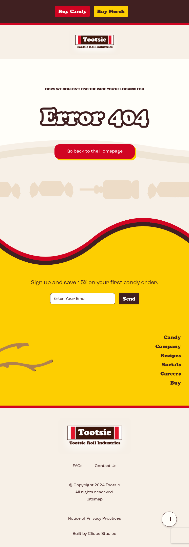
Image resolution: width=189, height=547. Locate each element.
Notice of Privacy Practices (94, 519)
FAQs (78, 466)
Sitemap (95, 499)
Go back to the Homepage (95, 151)
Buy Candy (72, 11)
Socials (171, 364)
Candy (172, 337)
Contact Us (106, 466)
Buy (175, 382)
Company (168, 346)
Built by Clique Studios (94, 534)
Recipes (170, 355)
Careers (170, 373)
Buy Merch (111, 11)
